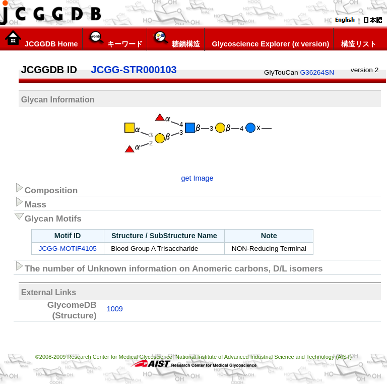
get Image (197, 178)
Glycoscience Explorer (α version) (269, 39)
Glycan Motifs (48, 217)
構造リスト (357, 39)
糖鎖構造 (175, 39)
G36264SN (317, 72)
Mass (30, 202)
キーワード (115, 39)
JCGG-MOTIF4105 (67, 248)
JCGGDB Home (41, 39)
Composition (46, 188)
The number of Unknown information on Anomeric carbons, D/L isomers (168, 266)
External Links (48, 292)
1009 (115, 309)
